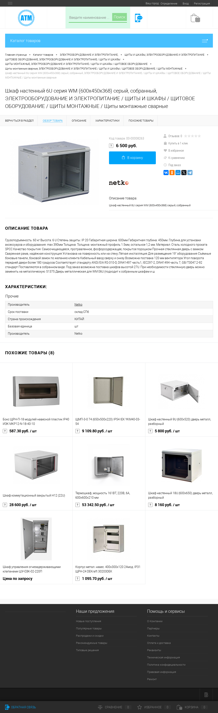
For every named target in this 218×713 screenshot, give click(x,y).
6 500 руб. (123, 145)
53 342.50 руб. (94, 504)
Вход (186, 3)
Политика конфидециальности (166, 664)
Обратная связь (20, 707)
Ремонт (152, 679)
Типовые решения (87, 650)
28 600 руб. (19, 504)
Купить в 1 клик (176, 143)
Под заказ (172, 165)
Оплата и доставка (159, 643)
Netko (78, 304)
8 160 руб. (164, 504)
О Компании (154, 621)
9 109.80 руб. (93, 431)
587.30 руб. (20, 431)
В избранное (174, 150)
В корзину (132, 158)
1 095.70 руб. (93, 578)
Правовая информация (161, 672)
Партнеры (153, 628)
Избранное (154, 707)
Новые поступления (88, 621)
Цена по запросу (17, 578)
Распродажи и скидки (89, 635)
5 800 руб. (164, 431)
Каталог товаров (109, 41)
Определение (169, 3)
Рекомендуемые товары (91, 643)
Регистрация (202, 3)
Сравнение (115, 707)
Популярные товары (89, 628)
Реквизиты (154, 650)
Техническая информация (163, 657)
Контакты (153, 635)
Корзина (192, 707)
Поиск (119, 17)
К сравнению (174, 157)
